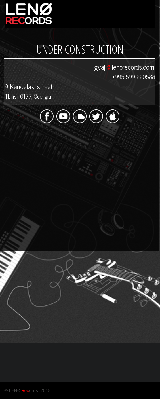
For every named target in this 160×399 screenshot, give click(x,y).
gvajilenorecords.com (124, 66)
